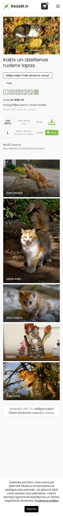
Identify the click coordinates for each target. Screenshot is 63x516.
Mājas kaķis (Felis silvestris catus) (28, 75)
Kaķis (9, 83)
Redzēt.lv (19, 6)
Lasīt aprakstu (32, 50)
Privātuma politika (46, 501)
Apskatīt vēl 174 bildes (31, 411)
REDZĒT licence (12, 144)
